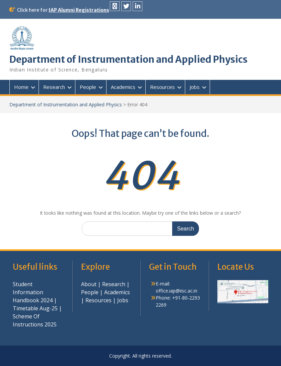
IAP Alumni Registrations (79, 10)
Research (54, 87)
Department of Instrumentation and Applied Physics (128, 59)
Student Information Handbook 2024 (33, 292)
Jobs (195, 87)
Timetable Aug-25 (35, 308)
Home (21, 87)
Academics (123, 87)
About (89, 284)
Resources (162, 87)
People (88, 87)
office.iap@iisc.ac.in (176, 290)
